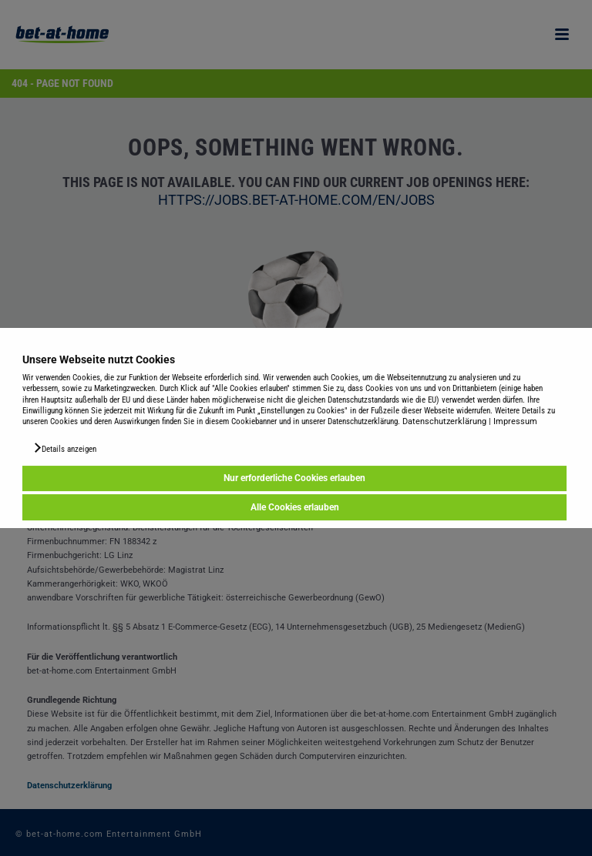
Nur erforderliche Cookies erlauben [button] (294, 478)
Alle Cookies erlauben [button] (295, 507)
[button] (64, 448)
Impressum (515, 421)
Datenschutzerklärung (444, 421)
